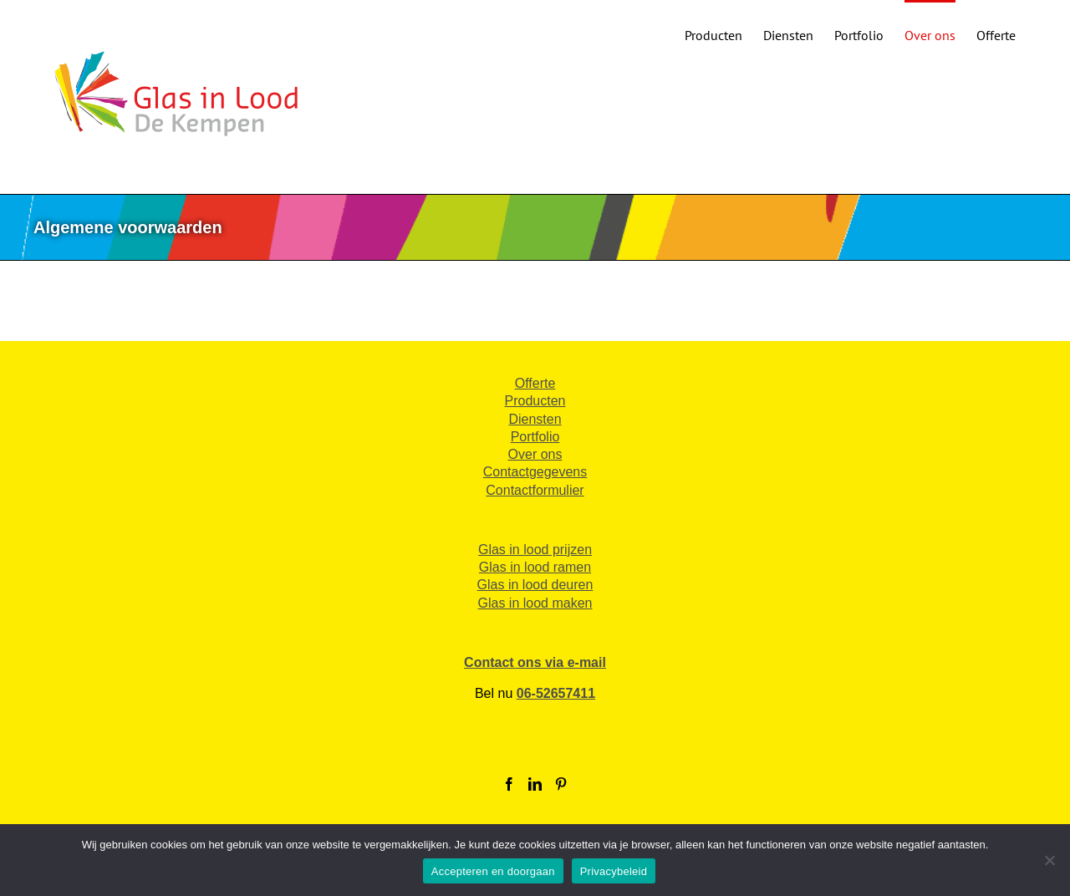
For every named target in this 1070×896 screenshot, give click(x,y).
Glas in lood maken (535, 603)
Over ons (535, 454)
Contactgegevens (535, 472)
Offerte (535, 383)
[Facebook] (509, 784)
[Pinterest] (561, 784)
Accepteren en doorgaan (493, 871)
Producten (535, 401)
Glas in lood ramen (535, 567)
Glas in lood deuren (535, 585)
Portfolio (535, 437)
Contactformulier (534, 490)
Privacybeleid (614, 871)
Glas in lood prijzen (535, 549)
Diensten (534, 419)
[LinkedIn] (535, 784)
